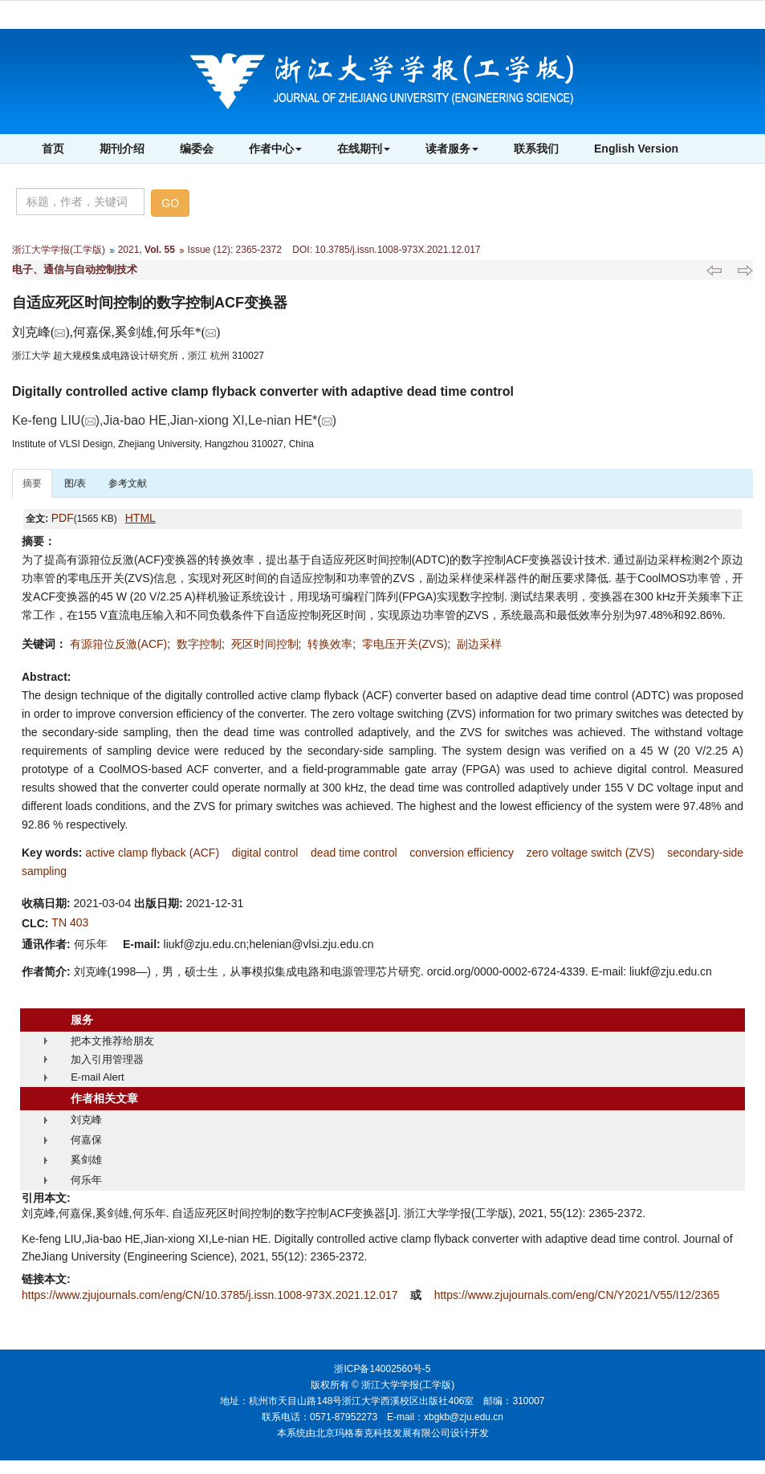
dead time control (354, 852)
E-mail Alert (97, 1077)
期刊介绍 (122, 148)
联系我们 (536, 148)
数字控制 (199, 643)
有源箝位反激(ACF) (118, 643)
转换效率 (329, 643)
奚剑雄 (86, 1160)
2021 (129, 249)
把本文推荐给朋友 (112, 1041)
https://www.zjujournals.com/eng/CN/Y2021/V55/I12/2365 (577, 1295)
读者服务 (451, 148)
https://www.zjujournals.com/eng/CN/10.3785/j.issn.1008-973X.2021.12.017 (211, 1295)
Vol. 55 (159, 249)
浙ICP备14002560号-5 (382, 1368)
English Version (636, 148)
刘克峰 (86, 1120)
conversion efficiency (461, 852)
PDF (62, 517)
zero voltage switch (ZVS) (591, 852)
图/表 (75, 483)
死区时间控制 (265, 643)
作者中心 (275, 148)
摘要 (32, 483)
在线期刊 (363, 148)
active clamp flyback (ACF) (152, 852)
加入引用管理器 (107, 1059)
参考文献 (127, 483)
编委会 (197, 148)
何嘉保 (86, 1140)
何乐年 (86, 1180)
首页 (53, 148)
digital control (265, 852)
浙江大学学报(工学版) (58, 249)
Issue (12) (209, 249)
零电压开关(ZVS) (405, 643)
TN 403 (69, 922)
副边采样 (479, 643)
